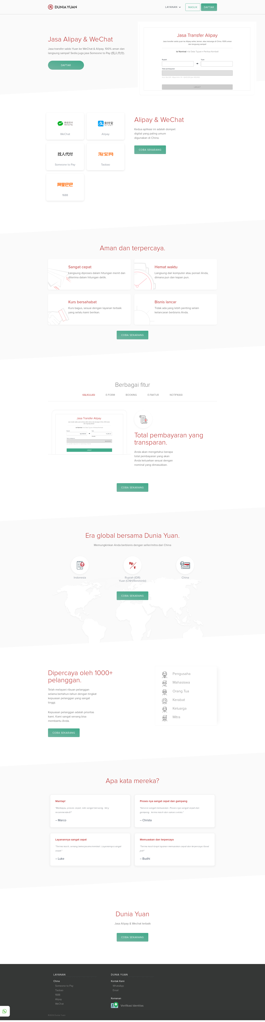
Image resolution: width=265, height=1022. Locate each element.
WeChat (59, 1005)
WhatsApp (118, 987)
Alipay (58, 1001)
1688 (57, 996)
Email (115, 992)
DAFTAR (209, 7)
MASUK (192, 7)
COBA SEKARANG (150, 150)
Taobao (59, 992)
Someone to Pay (64, 987)
